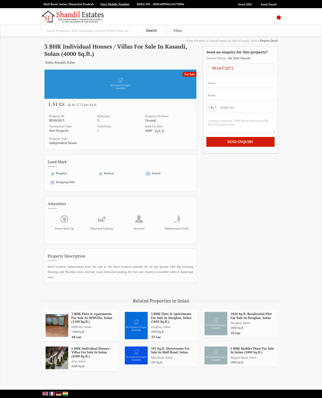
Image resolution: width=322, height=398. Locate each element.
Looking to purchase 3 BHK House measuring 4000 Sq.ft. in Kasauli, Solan (240, 124)
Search (151, 31)
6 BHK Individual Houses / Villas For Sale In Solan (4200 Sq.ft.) (91, 352)
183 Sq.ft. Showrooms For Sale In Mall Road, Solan (170, 350)
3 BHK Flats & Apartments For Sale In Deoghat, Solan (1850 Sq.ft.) (171, 318)
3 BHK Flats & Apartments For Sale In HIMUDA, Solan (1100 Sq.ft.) (92, 318)
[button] (115, 4)
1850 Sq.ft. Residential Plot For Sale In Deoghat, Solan (251, 316)
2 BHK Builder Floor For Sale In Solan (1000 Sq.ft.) (252, 350)
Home (189, 41)
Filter (178, 30)
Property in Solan (206, 41)
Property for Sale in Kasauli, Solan (237, 41)
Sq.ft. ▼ (159, 131)
